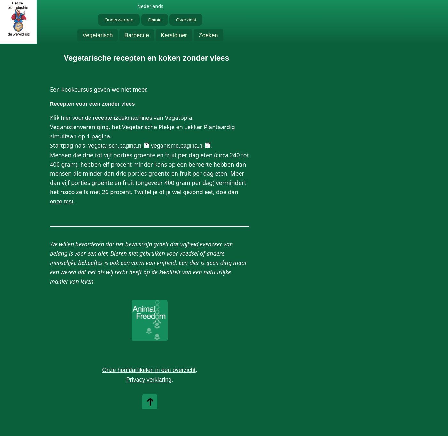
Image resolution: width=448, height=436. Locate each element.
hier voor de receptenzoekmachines (106, 118)
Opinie (154, 19)
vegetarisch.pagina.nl (115, 146)
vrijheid (189, 244)
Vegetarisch (98, 35)
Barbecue (136, 35)
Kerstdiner (174, 35)
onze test (61, 201)
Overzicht (186, 19)
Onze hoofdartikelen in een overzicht (148, 370)
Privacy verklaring (149, 379)
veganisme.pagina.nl (177, 146)
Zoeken (208, 35)
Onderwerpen (119, 19)
